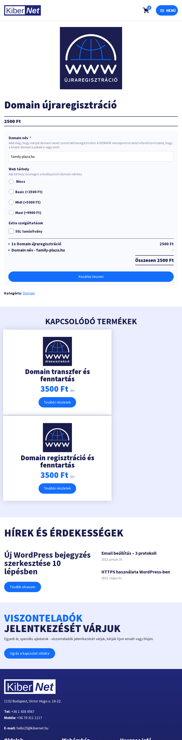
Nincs (17, 181)
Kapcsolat (15, 691)
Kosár (69, 672)
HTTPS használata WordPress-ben (135, 487)
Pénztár (71, 666)
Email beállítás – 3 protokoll (129, 469)
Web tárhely (19, 169)
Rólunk (12, 684)
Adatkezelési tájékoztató (142, 672)
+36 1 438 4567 (22, 627)
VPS (10, 678)
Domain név (20, 138)
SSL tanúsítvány (28, 231)
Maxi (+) (28, 212)
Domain (29, 293)
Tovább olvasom (23, 503)
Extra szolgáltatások (26, 223)
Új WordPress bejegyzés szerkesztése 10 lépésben (47, 479)
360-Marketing (51, 726)
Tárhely (13, 672)
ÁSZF (127, 678)
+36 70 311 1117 (29, 633)
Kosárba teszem (91, 276)
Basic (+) (28, 191)
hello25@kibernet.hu (32, 644)
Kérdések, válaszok (138, 666)
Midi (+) (28, 202)
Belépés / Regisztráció (82, 684)
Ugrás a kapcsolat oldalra (30, 569)
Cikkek (12, 697)
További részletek (45, 403)
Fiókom (13, 703)
